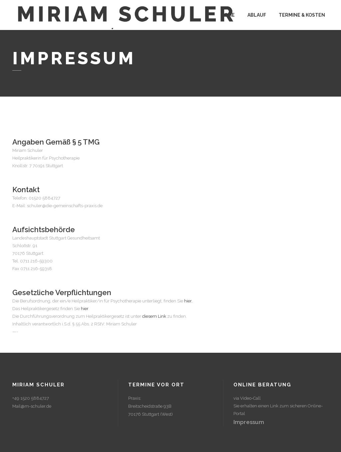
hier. (188, 300)
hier (84, 308)
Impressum (248, 422)
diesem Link (154, 316)
